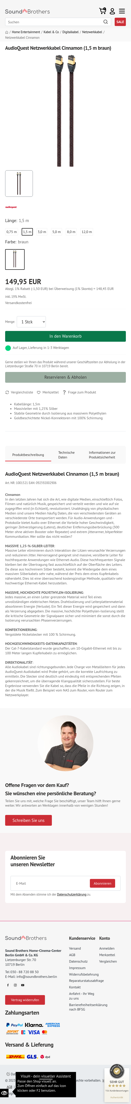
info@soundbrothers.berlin (36, 976)
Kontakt (75, 987)
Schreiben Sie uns (28, 820)
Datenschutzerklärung (71, 894)
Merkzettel (107, 955)
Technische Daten (66, 454)
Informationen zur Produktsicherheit (102, 454)
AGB (72, 955)
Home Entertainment (26, 32)
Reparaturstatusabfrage (86, 980)
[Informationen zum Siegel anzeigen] (117, 1097)
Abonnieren (102, 883)
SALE (120, 21)
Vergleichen (108, 961)
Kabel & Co (51, 32)
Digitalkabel (70, 32)
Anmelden (106, 948)
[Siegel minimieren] (124, 1070)
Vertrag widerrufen (25, 1000)
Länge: (11, 220)
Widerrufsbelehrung (84, 974)
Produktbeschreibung (28, 454)
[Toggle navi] (122, 11)
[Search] (58, 22)
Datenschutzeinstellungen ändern (31, 1074)
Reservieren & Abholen (65, 377)
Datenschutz (78, 961)
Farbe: (10, 241)
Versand (75, 948)
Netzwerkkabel (92, 32)
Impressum (77, 968)
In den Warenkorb (65, 336)
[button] (112, 11)
